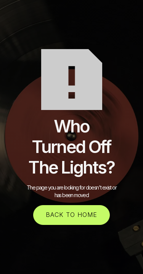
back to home (71, 214)
